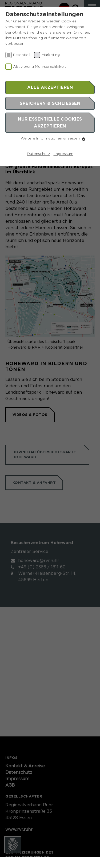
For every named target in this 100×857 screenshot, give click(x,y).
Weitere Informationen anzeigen (50, 138)
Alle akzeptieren (50, 87)
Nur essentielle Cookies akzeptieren (50, 122)
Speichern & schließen (50, 103)
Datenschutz (38, 154)
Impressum (63, 154)
